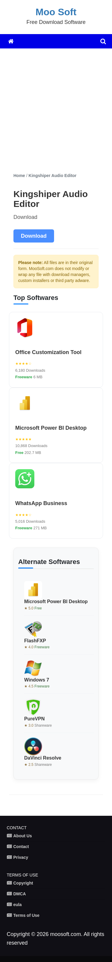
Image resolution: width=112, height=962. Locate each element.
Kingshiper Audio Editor (52, 175)
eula (17, 904)
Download (34, 236)
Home (19, 175)
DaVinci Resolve (42, 757)
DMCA (19, 893)
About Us (22, 835)
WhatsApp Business (41, 503)
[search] (103, 41)
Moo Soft (56, 12)
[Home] (10, 41)
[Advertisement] (56, 110)
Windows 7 (36, 679)
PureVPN (34, 718)
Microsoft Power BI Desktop (51, 428)
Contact (21, 846)
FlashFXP (35, 640)
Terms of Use (26, 915)
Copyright (23, 883)
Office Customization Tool (48, 352)
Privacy (20, 857)
